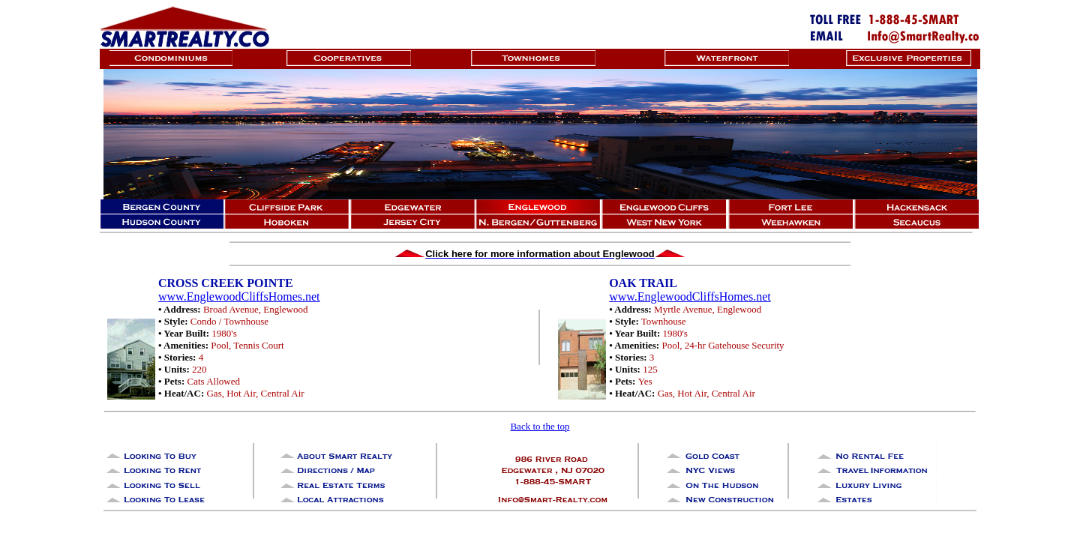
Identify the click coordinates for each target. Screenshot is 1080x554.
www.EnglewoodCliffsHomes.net (239, 296)
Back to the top (539, 426)
